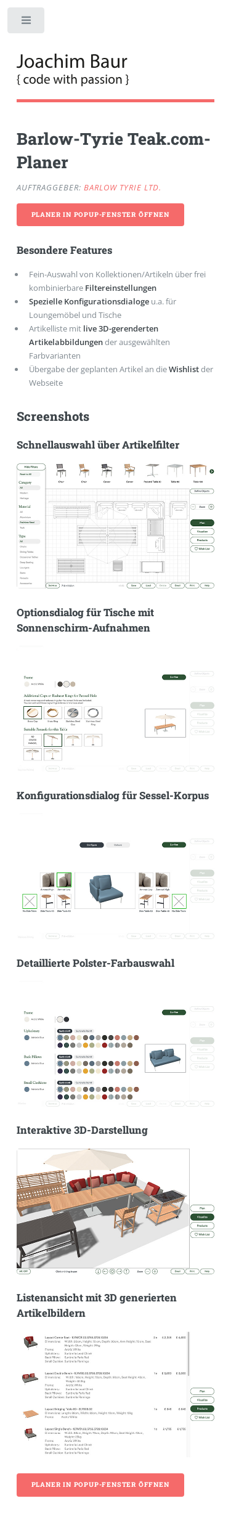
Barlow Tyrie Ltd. (122, 187)
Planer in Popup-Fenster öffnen (100, 214)
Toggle (27, 23)
